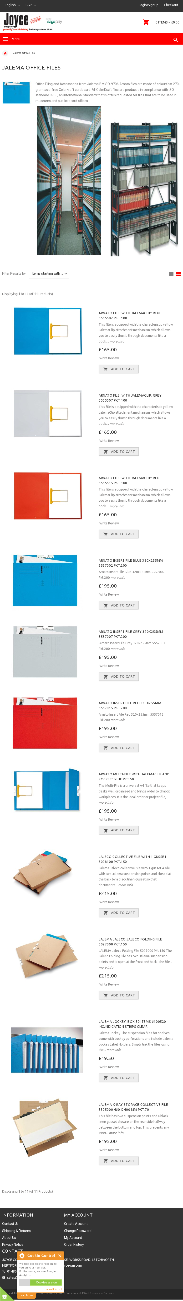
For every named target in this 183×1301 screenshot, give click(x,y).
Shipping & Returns (16, 1232)
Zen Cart (57, 1294)
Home (5, 53)
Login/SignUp (148, 5)
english (13, 5)
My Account (73, 1239)
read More (26, 1295)
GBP (30, 5)
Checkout (171, 5)
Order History (74, 1246)
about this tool (54, 1289)
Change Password (78, 1232)
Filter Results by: (14, 273)
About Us (9, 1239)
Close (59, 1255)
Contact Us (10, 1225)
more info (116, 341)
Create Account (76, 1225)
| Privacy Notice (71, 1294)
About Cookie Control (21, 1256)
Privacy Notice (12, 1246)
